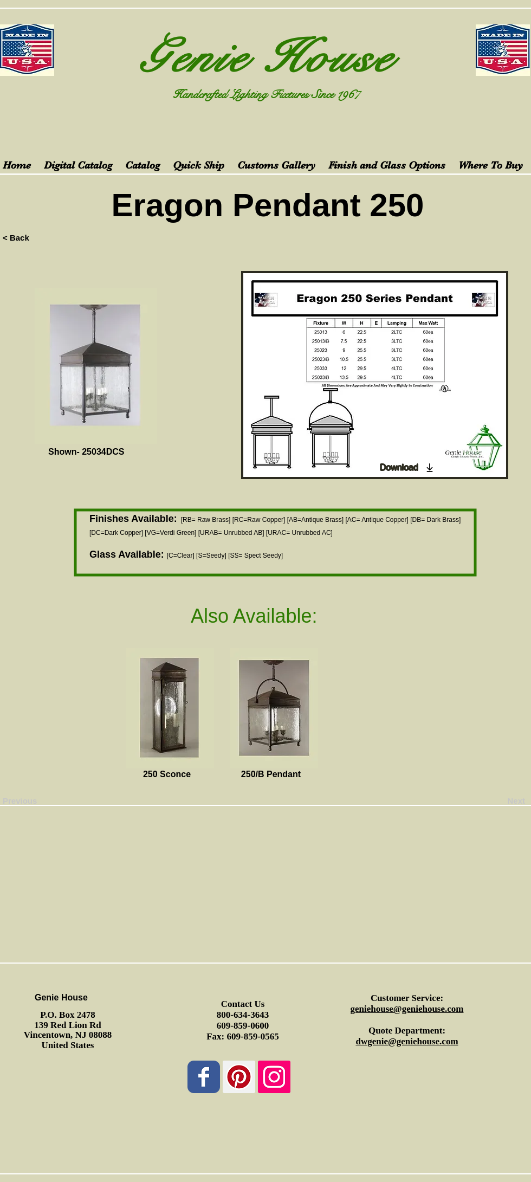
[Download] (407, 467)
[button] (59, 774)
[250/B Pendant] (271, 774)
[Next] (498, 800)
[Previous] (38, 800)
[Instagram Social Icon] (274, 1077)
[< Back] (38, 237)
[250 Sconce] (167, 774)
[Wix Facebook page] (203, 1077)
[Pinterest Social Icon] (239, 1077)
